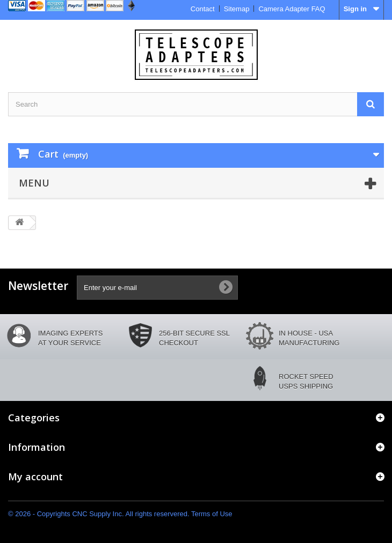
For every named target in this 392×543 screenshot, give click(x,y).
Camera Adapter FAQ (291, 9)
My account (35, 476)
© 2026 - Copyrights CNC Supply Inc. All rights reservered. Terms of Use (120, 514)
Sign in (355, 9)
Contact (203, 9)
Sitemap (237, 9)
